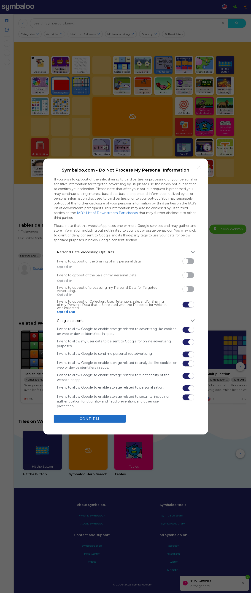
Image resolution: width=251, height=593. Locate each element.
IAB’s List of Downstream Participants (107, 213)
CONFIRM (90, 419)
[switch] (188, 261)
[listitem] (125, 252)
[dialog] (125, 296)
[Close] (199, 167)
